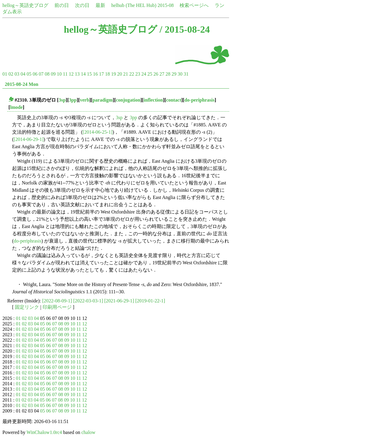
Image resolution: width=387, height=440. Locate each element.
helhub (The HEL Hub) (133, 5)
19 (113, 74)
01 (4, 74)
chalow (88, 432)
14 (83, 74)
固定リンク (27, 307)
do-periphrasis (199, 100)
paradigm (103, 100)
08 (47, 74)
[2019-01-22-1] (150, 300)
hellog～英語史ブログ (25, 5)
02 (10, 74)
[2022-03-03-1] (88, 300)
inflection (153, 100)
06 (35, 74)
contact (173, 100)
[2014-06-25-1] (97, 132)
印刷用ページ (57, 307)
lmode (16, 107)
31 (186, 74)
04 (23, 74)
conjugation (128, 100)
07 (41, 74)
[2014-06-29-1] (29, 139)
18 (107, 74)
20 (119, 74)
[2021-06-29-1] (119, 300)
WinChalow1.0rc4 (44, 432)
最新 (100, 5)
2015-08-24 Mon (21, 84)
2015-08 (166, 5)
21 (125, 74)
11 (65, 74)
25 (149, 74)
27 (161, 74)
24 (143, 74)
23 (137, 74)
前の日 (61, 5)
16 (95, 74)
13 (77, 74)
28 (167, 74)
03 (17, 74)
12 (71, 74)
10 (59, 74)
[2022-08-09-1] (57, 300)
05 (29, 74)
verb (84, 100)
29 (173, 74)
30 (179, 74)
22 (131, 74)
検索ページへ (194, 5)
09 (53, 74)
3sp (62, 100)
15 (89, 74)
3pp (73, 100)
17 (101, 74)
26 (155, 74)
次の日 (82, 5)
